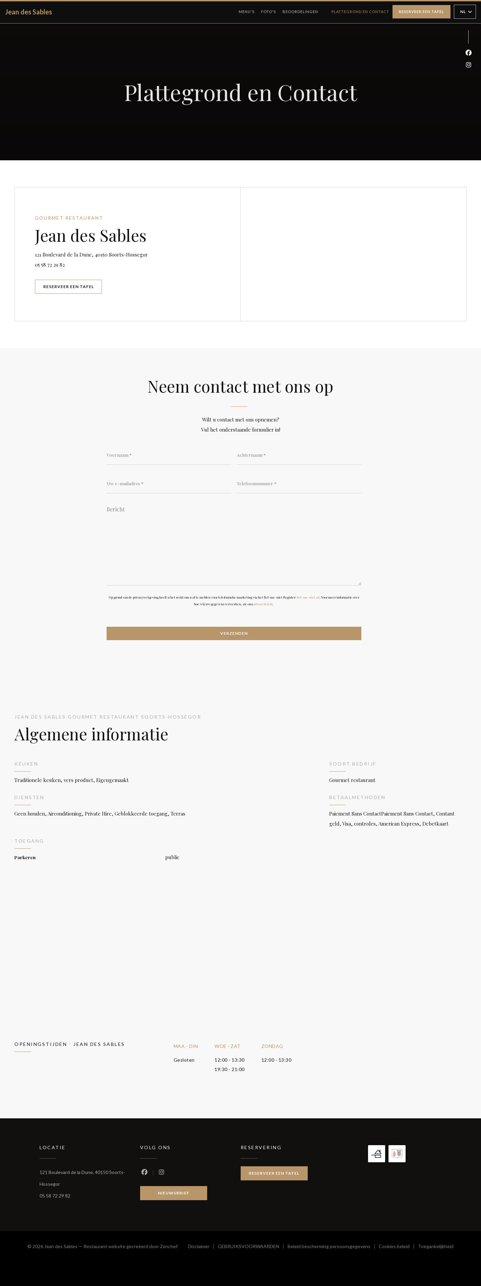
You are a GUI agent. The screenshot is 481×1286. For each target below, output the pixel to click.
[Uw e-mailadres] (169, 483)
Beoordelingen (300, 11)
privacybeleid (263, 604)
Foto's (268, 11)
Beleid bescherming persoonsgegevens (333, 1247)
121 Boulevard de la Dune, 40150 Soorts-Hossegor (126, 253)
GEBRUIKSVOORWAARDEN (253, 1247)
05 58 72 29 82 (50, 264)
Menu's (246, 11)
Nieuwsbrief (173, 1192)
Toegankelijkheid (436, 1247)
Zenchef (169, 1246)
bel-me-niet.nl (308, 597)
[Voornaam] (169, 455)
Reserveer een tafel (421, 11)
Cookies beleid (398, 1247)
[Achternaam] (299, 455)
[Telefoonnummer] (299, 483)
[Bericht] (234, 543)
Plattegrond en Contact (360, 11)
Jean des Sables (28, 12)
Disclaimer (203, 1247)
